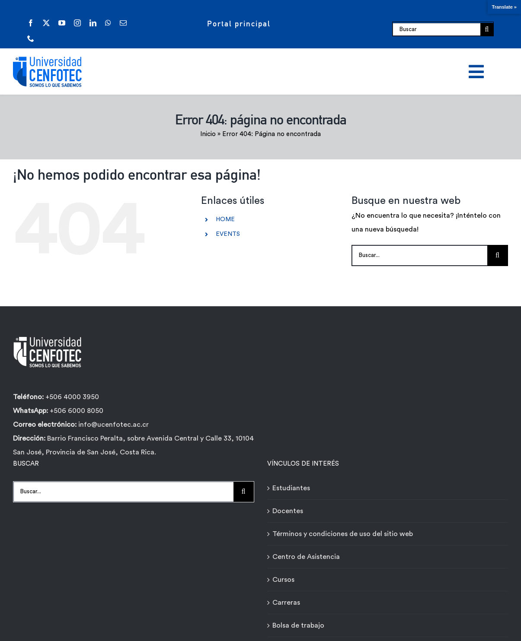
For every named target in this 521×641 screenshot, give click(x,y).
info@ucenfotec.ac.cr (113, 424)
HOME (225, 219)
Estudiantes (291, 488)
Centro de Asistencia (306, 556)
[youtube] (61, 22)
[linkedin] (92, 22)
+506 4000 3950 (72, 396)
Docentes (287, 511)
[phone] (30, 38)
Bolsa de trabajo (298, 625)
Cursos (283, 579)
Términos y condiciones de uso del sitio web (342, 533)
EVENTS (228, 234)
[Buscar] (436, 29)
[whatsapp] (108, 22)
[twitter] (46, 22)
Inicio (208, 134)
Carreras (286, 602)
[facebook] (30, 22)
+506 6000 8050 (75, 410)
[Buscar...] (419, 255)
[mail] (123, 22)
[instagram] (77, 22)
